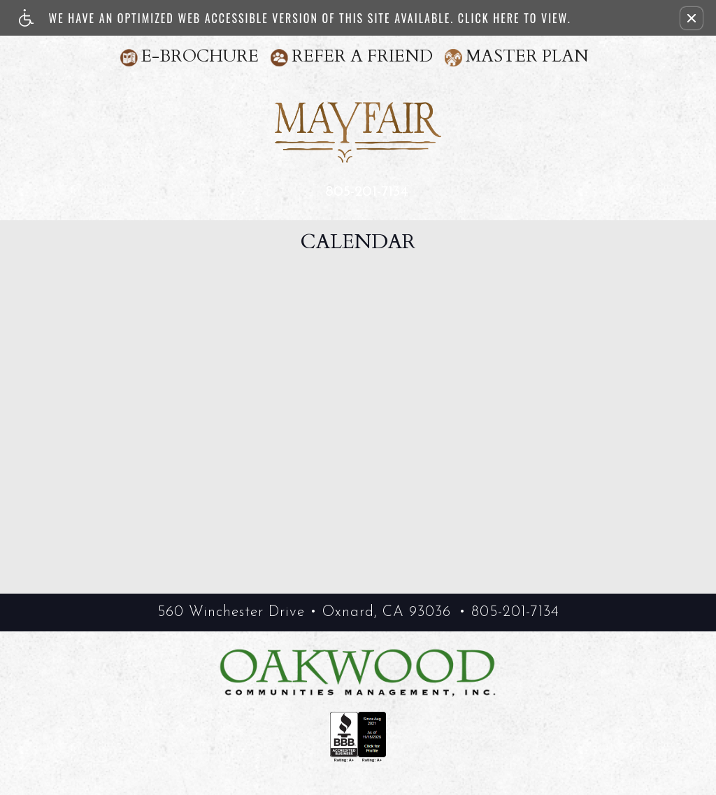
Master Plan (527, 56)
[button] (691, 18)
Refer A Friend (362, 56)
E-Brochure (200, 56)
